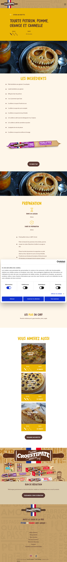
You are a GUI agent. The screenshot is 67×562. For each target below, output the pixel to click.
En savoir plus (34, 164)
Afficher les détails (56, 293)
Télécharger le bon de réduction (33, 495)
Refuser (12, 299)
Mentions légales (30, 559)
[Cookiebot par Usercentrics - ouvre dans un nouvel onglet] (58, 262)
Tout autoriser (55, 299)
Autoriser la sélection (33, 299)
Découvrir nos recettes (33, 437)
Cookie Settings (38, 559)
